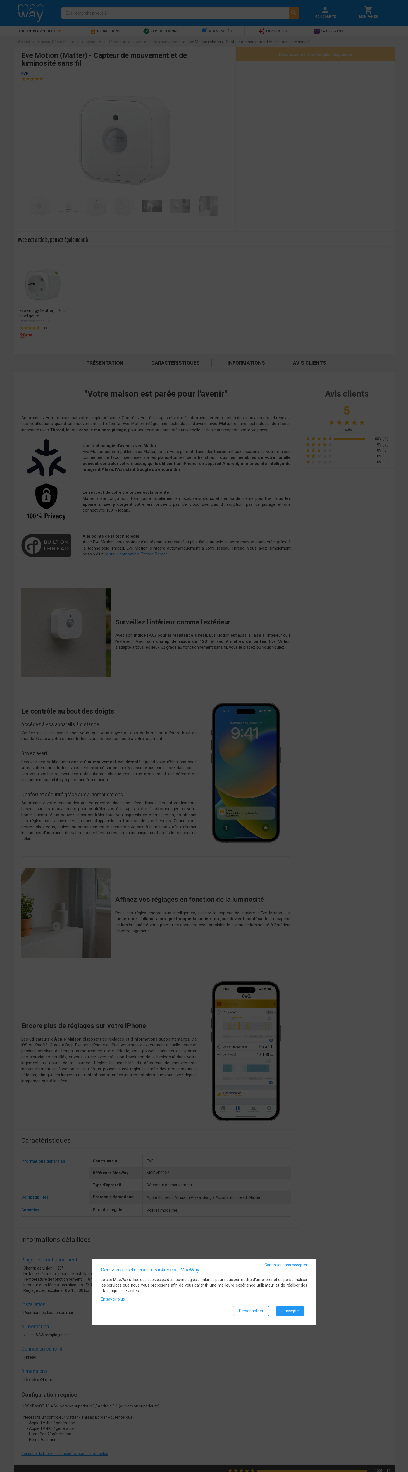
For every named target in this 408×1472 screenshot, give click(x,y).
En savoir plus (113, 1299)
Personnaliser (251, 1311)
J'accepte (290, 1311)
